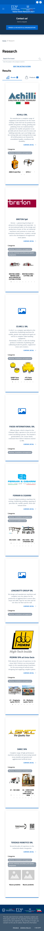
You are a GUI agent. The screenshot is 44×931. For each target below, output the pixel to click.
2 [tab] (14, 172)
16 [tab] (32, 546)
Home (4, 41)
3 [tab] (17, 172)
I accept (38, 927)
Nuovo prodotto (14, 884)
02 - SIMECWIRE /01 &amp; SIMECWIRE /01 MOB (28, 792)
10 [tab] (21, 175)
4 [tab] (20, 172)
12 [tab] (20, 546)
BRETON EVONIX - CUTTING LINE (28, 275)
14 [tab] (26, 546)
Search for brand (8, 58)
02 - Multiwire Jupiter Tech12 (28, 701)
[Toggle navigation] (3, 9)
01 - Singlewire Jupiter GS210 (15, 701)
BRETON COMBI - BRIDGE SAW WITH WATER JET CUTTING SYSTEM (15, 276)
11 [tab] (24, 175)
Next (38, 164)
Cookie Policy (25, 927)
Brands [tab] (12, 77)
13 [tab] (23, 546)
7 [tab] (29, 172)
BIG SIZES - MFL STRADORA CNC (28, 541)
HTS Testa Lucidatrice (28, 378)
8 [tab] (32, 172)
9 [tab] (34, 172)
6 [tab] (26, 172)
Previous (6, 164)
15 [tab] (29, 546)
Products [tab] (32, 77)
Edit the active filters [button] (22, 66)
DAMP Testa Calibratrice (15, 378)
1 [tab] (11, 172)
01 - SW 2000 (15, 790)
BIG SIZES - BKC (14, 540)
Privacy (16, 927)
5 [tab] (23, 172)
